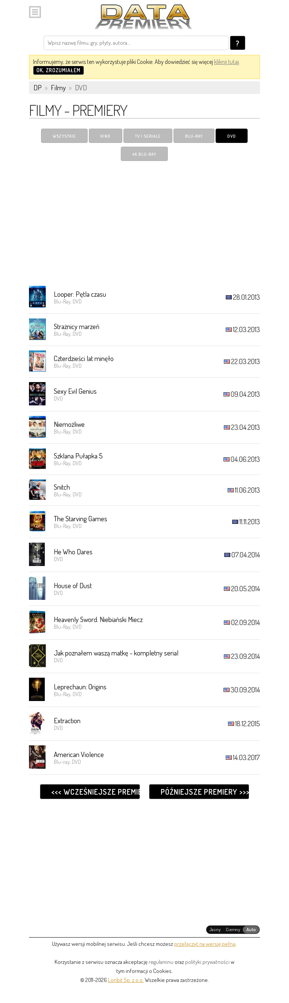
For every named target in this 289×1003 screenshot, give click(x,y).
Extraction (67, 720)
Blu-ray (194, 136)
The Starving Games (80, 518)
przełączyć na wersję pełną (205, 943)
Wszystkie (64, 136)
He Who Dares (73, 551)
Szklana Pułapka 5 (78, 455)
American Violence (79, 754)
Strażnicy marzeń (76, 326)
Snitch (62, 487)
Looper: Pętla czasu (80, 294)
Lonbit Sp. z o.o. (126, 979)
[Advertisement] (144, 223)
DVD (231, 136)
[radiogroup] (233, 929)
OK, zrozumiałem (59, 70)
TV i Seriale (148, 136)
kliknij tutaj (226, 61)
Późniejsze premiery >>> (205, 792)
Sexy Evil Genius (75, 391)
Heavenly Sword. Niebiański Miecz (98, 619)
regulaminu (161, 961)
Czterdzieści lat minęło (84, 358)
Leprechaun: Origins (80, 686)
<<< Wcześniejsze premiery (96, 792)
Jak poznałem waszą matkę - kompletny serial (116, 652)
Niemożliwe (69, 424)
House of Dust (73, 585)
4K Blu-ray (144, 154)
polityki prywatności (207, 961)
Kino (105, 136)
